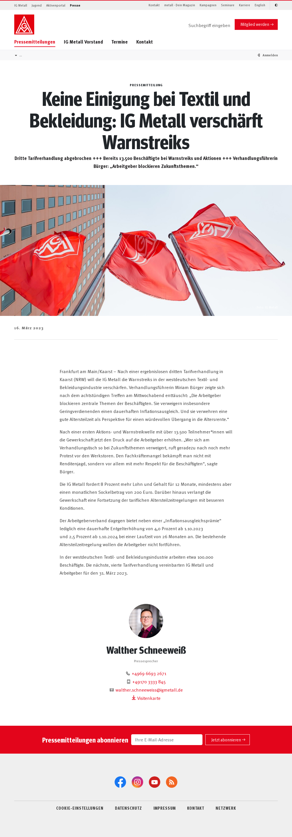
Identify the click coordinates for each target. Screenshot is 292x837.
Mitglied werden (254, 24)
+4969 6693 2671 (149, 673)
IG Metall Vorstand (83, 41)
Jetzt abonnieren (226, 740)
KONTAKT (195, 808)
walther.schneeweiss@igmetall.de (149, 689)
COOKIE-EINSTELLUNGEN (80, 808)
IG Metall (20, 5)
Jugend (37, 5)
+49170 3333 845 (149, 681)
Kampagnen (208, 5)
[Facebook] (120, 782)
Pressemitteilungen (34, 41)
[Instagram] (137, 782)
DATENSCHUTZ (128, 808)
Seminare (227, 5)
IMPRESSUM (164, 808)
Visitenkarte (146, 698)
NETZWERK (226, 808)
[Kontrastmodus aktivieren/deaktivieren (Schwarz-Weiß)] (274, 5)
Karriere (244, 5)
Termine (119, 41)
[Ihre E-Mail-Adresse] (166, 739)
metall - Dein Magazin (179, 5)
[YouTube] (154, 782)
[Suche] (204, 25)
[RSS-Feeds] (171, 782)
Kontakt (154, 5)
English (260, 5)
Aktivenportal (55, 5)
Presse (75, 5)
